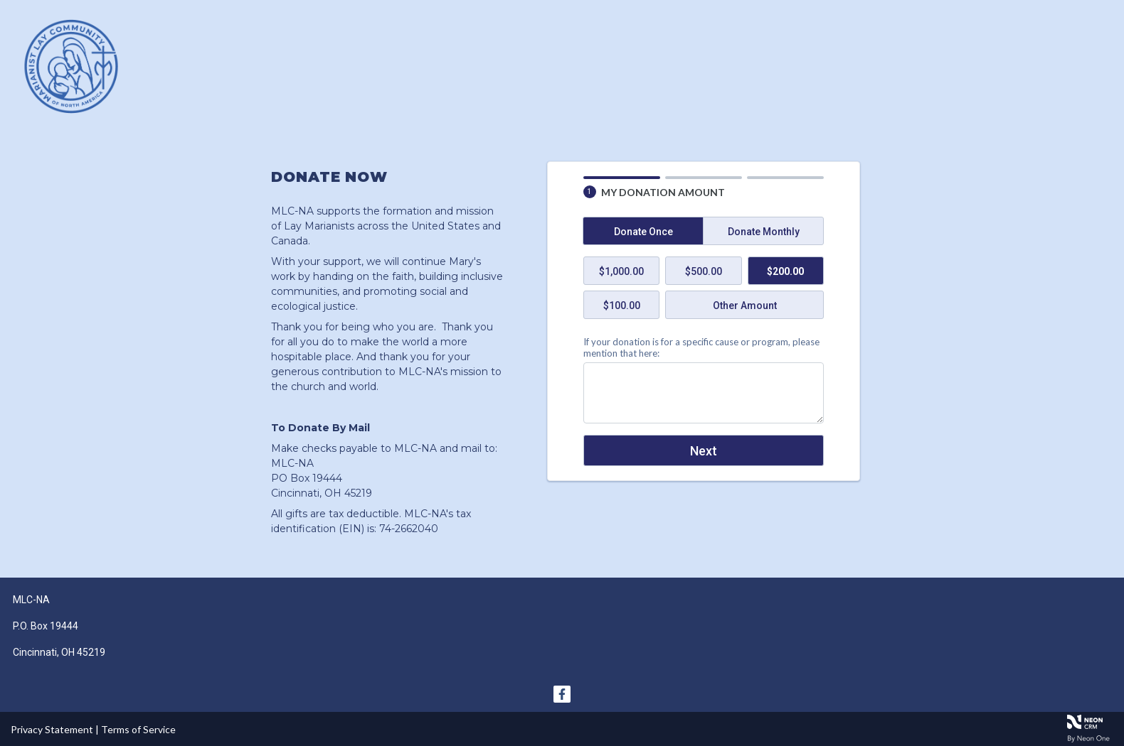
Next (703, 450)
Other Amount (745, 305)
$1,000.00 (621, 271)
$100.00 (621, 305)
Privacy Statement (52, 729)
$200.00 (785, 271)
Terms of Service (138, 729)
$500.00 (703, 271)
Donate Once (643, 231)
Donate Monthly (764, 231)
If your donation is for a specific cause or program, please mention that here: (701, 347)
